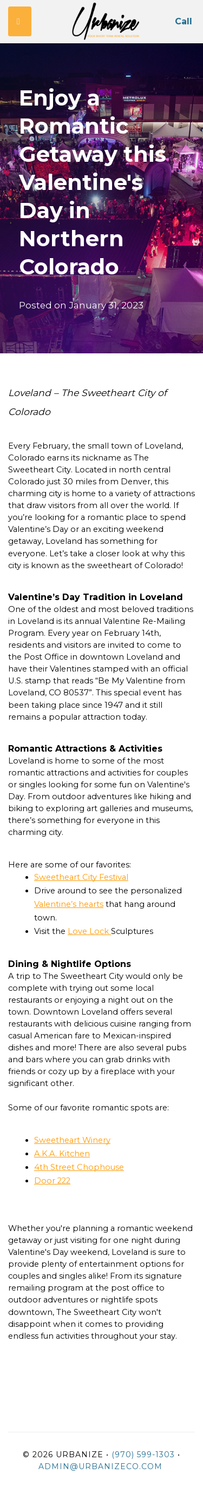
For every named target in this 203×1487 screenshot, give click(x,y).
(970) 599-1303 (143, 1454)
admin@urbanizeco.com (100, 1466)
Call (183, 21)
